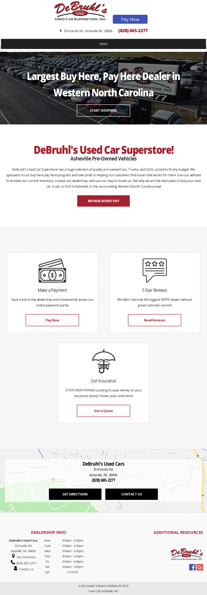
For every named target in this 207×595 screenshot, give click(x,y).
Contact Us (26, 569)
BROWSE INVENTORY (103, 201)
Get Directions (26, 557)
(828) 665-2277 (133, 30)
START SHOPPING (103, 110)
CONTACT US (131, 494)
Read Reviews (154, 320)
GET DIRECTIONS (75, 494)
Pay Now (130, 19)
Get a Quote (103, 411)
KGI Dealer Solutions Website (99, 586)
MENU (103, 44)
